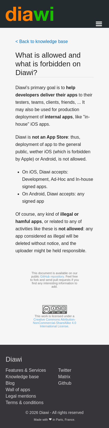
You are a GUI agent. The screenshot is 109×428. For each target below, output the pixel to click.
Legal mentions (21, 396)
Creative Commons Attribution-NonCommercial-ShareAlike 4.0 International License (54, 323)
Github (64, 383)
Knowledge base (22, 376)
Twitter (64, 370)
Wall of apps (18, 389)
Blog (10, 383)
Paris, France (65, 419)
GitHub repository (52, 276)
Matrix (64, 376)
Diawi (14, 359)
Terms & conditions (24, 402)
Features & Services (26, 370)
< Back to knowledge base (41, 41)
